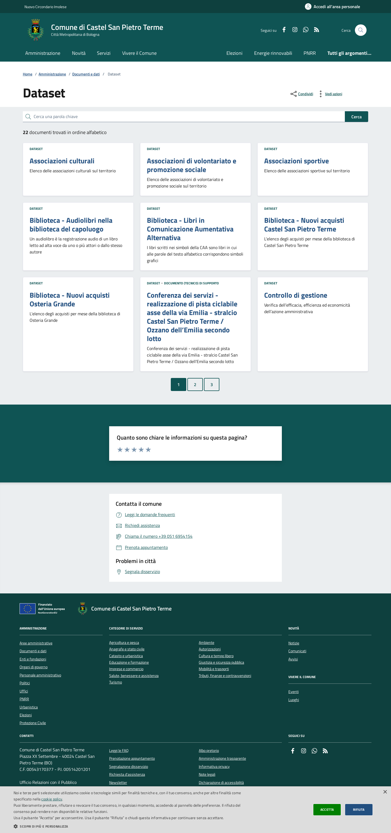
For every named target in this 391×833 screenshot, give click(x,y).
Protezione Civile (33, 723)
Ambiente (206, 643)
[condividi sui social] (301, 94)
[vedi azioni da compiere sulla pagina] (329, 94)
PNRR (310, 53)
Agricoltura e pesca (124, 643)
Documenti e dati (86, 74)
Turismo (115, 682)
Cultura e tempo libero (216, 656)
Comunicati (297, 651)
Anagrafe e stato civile (126, 649)
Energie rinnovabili (273, 53)
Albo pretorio (209, 750)
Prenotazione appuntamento (132, 758)
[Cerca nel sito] (361, 30)
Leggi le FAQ (118, 750)
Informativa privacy (214, 767)
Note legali (207, 774)
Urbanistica (29, 707)
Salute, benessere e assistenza (134, 676)
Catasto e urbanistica (126, 656)
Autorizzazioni (210, 649)
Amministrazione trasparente (222, 758)
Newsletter (118, 783)
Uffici (24, 691)
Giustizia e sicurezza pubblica (221, 662)
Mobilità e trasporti (214, 669)
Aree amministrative (36, 643)
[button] (131, 826)
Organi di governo (34, 667)
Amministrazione (42, 53)
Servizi (104, 53)
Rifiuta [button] (359, 809)
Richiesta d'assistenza (127, 774)
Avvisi (293, 659)
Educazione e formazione (129, 662)
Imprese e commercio (126, 669)
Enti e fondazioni (33, 659)
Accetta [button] (327, 809)
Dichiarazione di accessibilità (221, 783)
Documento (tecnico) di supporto (191, 283)
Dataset (36, 148)
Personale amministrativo (40, 675)
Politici (25, 683)
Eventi (293, 692)
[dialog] (195, 809)
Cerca (356, 116)
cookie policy (51, 799)
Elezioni (234, 53)
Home (27, 74)
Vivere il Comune (139, 53)
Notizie (293, 643)
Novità (79, 53)
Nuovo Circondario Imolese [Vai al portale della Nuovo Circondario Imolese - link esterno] (45, 6)
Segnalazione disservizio (128, 767)
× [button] (385, 792)
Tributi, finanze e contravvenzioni (225, 676)
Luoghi (293, 700)
